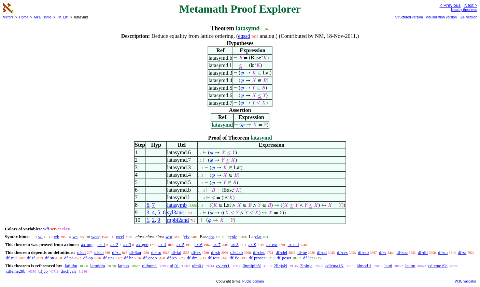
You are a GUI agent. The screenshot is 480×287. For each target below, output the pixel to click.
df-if (31, 257)
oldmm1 (149, 265)
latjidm (71, 265)
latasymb (177, 205)
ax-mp (87, 244)
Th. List (63, 17)
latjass (123, 265)
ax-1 (101, 244)
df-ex (196, 252)
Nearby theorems (464, 10)
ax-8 (235, 244)
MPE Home (43, 17)
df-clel (281, 252)
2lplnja (306, 265)
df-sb (215, 252)
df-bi (81, 252)
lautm (410, 265)
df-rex (342, 252)
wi (40, 236)
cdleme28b (15, 271)
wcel (120, 236)
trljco (42, 271)
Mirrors (8, 17)
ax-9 (252, 244)
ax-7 (217, 244)
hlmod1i (363, 265)
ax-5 (180, 244)
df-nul (11, 257)
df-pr (68, 257)
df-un (443, 252)
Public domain (253, 281)
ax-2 (114, 244)
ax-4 (162, 244)
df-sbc (402, 252)
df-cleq (259, 252)
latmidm (97, 265)
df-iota (214, 257)
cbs (211, 236)
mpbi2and (178, 220)
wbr (169, 236)
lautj (388, 265)
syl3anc (175, 212)
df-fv (234, 257)
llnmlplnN (251, 265)
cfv (187, 236)
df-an (98, 252)
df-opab (150, 257)
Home (23, 17)
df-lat (308, 257)
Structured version (409, 17)
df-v (382, 252)
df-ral (322, 252)
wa (74, 236)
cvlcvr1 (222, 265)
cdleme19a (438, 265)
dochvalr (68, 271)
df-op (88, 257)
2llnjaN (280, 265)
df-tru (156, 252)
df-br (128, 257)
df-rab (363, 252)
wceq (95, 236)
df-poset (284, 257)
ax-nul (293, 244)
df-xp (172, 257)
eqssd (244, 36)
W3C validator (465, 281)
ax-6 (198, 244)
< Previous (450, 5)
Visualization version (441, 17)
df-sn (49, 257)
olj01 (174, 265)
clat (258, 236)
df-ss (462, 252)
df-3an (135, 252)
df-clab (236, 252)
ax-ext (271, 244)
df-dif (423, 252)
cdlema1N (334, 265)
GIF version (468, 17)
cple (233, 236)
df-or (116, 252)
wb (56, 236)
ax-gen (142, 244)
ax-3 (127, 244)
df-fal (176, 252)
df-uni (108, 257)
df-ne (302, 252)
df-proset (257, 257)
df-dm (192, 257)
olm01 (197, 265)
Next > (470, 5)
